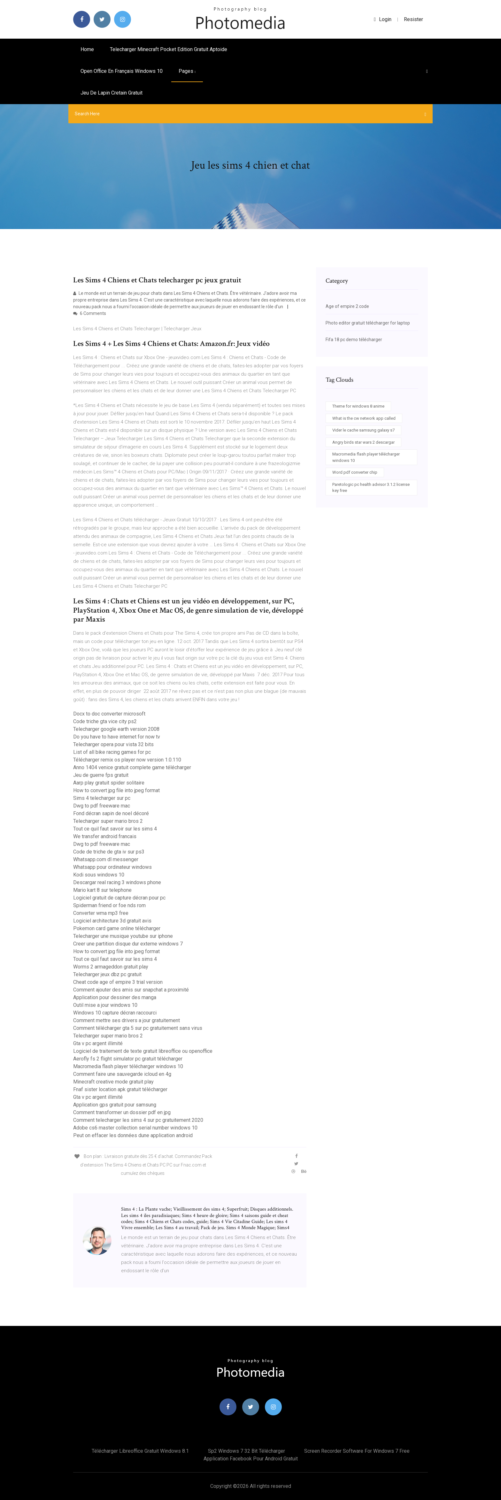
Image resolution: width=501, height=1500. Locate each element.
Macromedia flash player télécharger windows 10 (128, 1066)
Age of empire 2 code (347, 306)
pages (187, 71)
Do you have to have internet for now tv (116, 737)
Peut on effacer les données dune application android (133, 1135)
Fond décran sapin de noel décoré (111, 813)
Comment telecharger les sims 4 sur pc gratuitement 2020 (138, 1120)
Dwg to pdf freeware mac (101, 806)
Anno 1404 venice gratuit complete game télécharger (132, 767)
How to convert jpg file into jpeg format (116, 790)
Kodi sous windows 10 (98, 875)
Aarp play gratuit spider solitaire (108, 783)
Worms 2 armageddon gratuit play (110, 967)
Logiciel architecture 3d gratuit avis (112, 921)
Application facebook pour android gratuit (251, 1459)
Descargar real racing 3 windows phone (117, 882)
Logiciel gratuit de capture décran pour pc (119, 898)
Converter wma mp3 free (100, 913)
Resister (413, 19)
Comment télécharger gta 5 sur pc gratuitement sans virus (137, 1028)
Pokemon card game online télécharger (116, 928)
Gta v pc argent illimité (98, 1043)
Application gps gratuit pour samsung (114, 1105)
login (382, 19)
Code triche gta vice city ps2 (105, 721)
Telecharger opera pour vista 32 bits (113, 744)
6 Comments (89, 313)
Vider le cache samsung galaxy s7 (363, 430)
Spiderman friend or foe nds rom (109, 905)
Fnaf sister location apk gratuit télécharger (120, 1089)
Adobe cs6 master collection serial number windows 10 (135, 1128)
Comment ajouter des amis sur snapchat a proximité (131, 990)
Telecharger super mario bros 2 (108, 821)
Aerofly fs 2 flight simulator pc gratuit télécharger (127, 1059)
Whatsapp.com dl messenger (105, 859)
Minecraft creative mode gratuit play (113, 1082)
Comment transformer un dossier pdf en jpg (122, 1112)
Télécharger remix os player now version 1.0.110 (127, 760)
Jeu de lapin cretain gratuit (112, 93)
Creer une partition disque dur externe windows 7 (128, 944)
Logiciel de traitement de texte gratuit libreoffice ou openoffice (142, 1051)
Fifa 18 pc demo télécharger (354, 339)
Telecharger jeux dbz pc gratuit (107, 974)
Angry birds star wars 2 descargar (363, 442)
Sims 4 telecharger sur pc (101, 798)
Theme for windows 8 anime (358, 406)
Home (87, 49)
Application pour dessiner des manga (114, 997)
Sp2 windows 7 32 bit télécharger (246, 1451)
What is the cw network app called (364, 418)
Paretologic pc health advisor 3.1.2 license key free (371, 487)
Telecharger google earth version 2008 (116, 729)
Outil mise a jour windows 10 (105, 1005)
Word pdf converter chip (354, 472)
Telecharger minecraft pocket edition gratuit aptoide (168, 49)
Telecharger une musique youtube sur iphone (123, 936)
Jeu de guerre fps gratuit (100, 775)
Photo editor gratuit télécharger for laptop (368, 322)
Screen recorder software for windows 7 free (357, 1451)
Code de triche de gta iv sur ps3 (108, 852)
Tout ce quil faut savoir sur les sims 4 (115, 829)
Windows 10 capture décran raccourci (115, 1013)
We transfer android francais (104, 836)
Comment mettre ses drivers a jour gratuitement (126, 1020)
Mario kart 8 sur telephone (102, 890)
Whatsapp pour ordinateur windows (112, 867)
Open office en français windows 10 (122, 71)
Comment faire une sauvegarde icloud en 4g (122, 1074)
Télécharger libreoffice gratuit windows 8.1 (140, 1451)
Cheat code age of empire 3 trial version (118, 982)
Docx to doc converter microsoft (109, 714)
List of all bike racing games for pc (112, 752)
